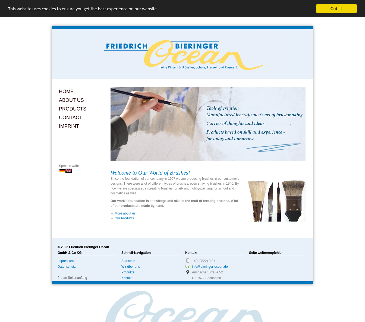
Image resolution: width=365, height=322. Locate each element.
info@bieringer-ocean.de (210, 267)
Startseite (128, 261)
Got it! (336, 8)
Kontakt (127, 278)
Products (72, 109)
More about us (125, 213)
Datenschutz (67, 267)
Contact (70, 117)
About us (71, 100)
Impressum (66, 261)
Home (66, 91)
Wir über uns (130, 267)
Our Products (124, 218)
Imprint (69, 126)
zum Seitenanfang (74, 278)
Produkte (127, 272)
